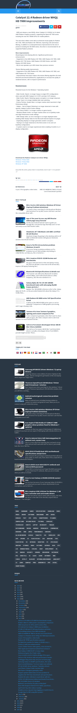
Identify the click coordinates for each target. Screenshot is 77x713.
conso (18, 553)
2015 (18, 586)
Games (32, 505)
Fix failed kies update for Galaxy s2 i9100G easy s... (34, 636)
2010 (18, 697)
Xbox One (50, 532)
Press (17, 508)
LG (16, 556)
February (22, 691)
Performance (38, 526)
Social (55, 556)
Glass (34, 550)
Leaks (21, 556)
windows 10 (41, 556)
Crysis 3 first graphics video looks (29, 632)
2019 (18, 580)
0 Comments (22, 26)
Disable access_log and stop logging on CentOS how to (35, 684)
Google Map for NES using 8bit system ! (30, 686)
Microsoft (43, 519)
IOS (17, 546)
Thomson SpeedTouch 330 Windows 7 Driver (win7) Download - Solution (42, 378)
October (21, 599)
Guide (40, 550)
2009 (18, 699)
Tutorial (41, 515)
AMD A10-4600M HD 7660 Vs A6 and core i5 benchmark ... (35, 628)
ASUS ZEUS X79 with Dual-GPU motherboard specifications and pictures (42, 446)
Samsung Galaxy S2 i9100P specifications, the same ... (35, 656)
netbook (32, 536)
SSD (43, 532)
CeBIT (41, 543)
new (25, 526)
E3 (29, 550)
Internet (47, 550)
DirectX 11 (23, 550)
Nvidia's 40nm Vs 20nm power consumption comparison (35, 617)
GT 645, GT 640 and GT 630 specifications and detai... (34, 623)
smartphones (43, 512)
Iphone (22, 532)
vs (56, 543)
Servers (37, 546)
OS (26, 536)
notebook (55, 546)
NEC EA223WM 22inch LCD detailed (29, 675)
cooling (34, 543)
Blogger (32, 553)
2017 (18, 582)
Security (30, 546)
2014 (18, 588)
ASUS (53, 539)
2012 (18, 593)
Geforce (47, 539)
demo (32, 539)
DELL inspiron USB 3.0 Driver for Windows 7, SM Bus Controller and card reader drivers (43, 486)
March (21, 688)
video (58, 505)
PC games (53, 512)
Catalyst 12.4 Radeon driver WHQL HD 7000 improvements (36, 630)
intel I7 (24, 553)
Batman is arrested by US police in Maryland (32, 678)
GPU (17, 532)
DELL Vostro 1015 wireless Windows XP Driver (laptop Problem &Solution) (42, 202)
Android (35, 522)
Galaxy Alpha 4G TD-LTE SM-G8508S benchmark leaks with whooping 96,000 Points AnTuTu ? (43, 280)
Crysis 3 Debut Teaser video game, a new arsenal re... (35, 641)
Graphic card (20, 515)
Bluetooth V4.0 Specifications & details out (42, 268)
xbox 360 (18, 539)
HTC (59, 539)
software (39, 176)
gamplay (28, 556)
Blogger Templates (47, 710)
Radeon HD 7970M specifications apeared (31, 634)
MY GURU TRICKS (31, 515)
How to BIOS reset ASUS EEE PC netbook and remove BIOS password (42, 460)
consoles (49, 515)
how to (28, 519)
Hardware (24, 505)
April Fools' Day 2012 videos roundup (30, 682)
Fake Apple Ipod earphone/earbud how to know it (34, 643)
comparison (54, 522)
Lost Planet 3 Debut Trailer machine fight (31, 662)
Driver (28, 176)
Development (49, 543)
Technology (19, 519)
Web (54, 550)
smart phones (20, 560)
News (33, 176)
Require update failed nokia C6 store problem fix (33, 667)
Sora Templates (35, 710)
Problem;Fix (44, 522)
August (21, 604)
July (20, 606)
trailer (51, 519)
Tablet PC (38, 529)
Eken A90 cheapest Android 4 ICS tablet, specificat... (34, 680)
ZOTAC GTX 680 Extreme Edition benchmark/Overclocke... (36, 673)
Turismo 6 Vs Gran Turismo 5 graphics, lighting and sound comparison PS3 (43, 306)
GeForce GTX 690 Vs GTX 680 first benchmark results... (35, 615)
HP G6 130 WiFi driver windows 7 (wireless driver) (33, 660)
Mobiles (18, 512)
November (22, 597)
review (29, 522)
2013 (18, 591)
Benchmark (40, 508)
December (22, 595)
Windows (18, 526)
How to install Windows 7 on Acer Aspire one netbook (35, 658)
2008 (18, 702)
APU (59, 529)
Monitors (41, 536)
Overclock (52, 529)
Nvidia (53, 508)
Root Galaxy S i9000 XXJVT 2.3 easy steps (31, 645)
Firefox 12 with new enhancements (29, 638)
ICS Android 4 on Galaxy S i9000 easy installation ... (34, 621)
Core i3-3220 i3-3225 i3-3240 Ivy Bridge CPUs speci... (34, 649)
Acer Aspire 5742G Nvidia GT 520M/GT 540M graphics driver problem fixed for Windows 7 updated (42, 419)
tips (56, 532)
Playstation (19, 536)
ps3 (17, 550)
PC (47, 536)
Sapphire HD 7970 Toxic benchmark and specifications (35, 669)
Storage (25, 539)
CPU (30, 512)
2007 (18, 704)
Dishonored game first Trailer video (29, 647)
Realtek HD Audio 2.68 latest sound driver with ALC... (34, 671)
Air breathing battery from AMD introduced (31, 625)
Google (30, 529)
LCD (17, 543)
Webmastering (24, 543)
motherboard (20, 522)
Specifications (40, 505)
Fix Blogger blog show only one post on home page (34, 654)
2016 (18, 584)
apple (30, 526)
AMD (16, 176)
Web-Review (45, 546)
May (20, 610)
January (21, 693)
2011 (18, 695)
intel (35, 512)
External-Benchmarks (44, 553)
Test (24, 512)
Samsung (48, 526)
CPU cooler (54, 536)
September (22, 602)
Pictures (39, 539)
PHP (49, 556)
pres (34, 556)
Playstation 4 (35, 532)
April (20, 612)
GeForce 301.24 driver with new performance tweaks (35, 652)
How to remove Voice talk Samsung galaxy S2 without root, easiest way (42, 433)
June (20, 608)
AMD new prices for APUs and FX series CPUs (32, 619)
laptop (35, 519)
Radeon (22, 546)
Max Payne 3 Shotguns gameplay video (30, 665)
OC (28, 532)
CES (45, 529)
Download (22, 176)
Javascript (56, 553)
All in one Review (21, 529)
